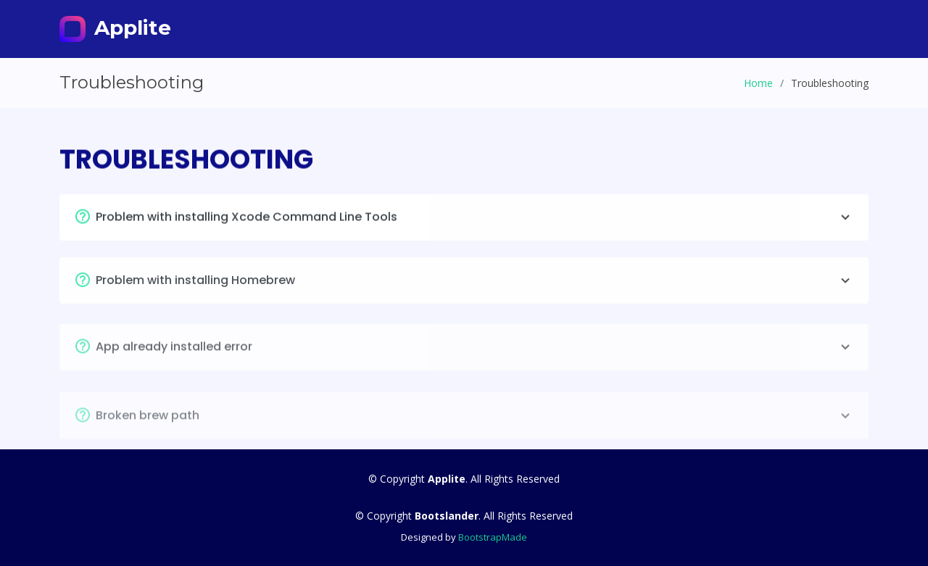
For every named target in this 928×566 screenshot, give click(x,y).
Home (758, 83)
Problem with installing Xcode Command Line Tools (475, 220)
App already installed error (475, 354)
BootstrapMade (492, 537)
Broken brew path (475, 424)
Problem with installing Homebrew (475, 286)
